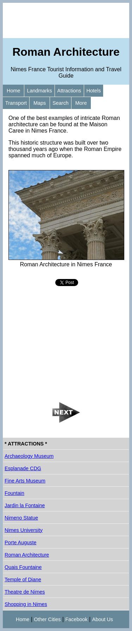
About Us (102, 619)
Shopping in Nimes (26, 604)
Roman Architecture (27, 555)
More (81, 103)
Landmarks (39, 90)
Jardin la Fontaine (25, 505)
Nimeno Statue (21, 518)
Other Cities (47, 619)
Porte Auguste (20, 542)
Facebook (76, 619)
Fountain (14, 493)
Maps (39, 103)
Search (60, 103)
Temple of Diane (23, 579)
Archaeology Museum (29, 456)
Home (13, 90)
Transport (16, 103)
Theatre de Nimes (25, 592)
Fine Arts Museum (25, 481)
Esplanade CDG (23, 468)
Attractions (69, 90)
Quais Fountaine (23, 567)
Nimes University (24, 530)
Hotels (94, 90)
